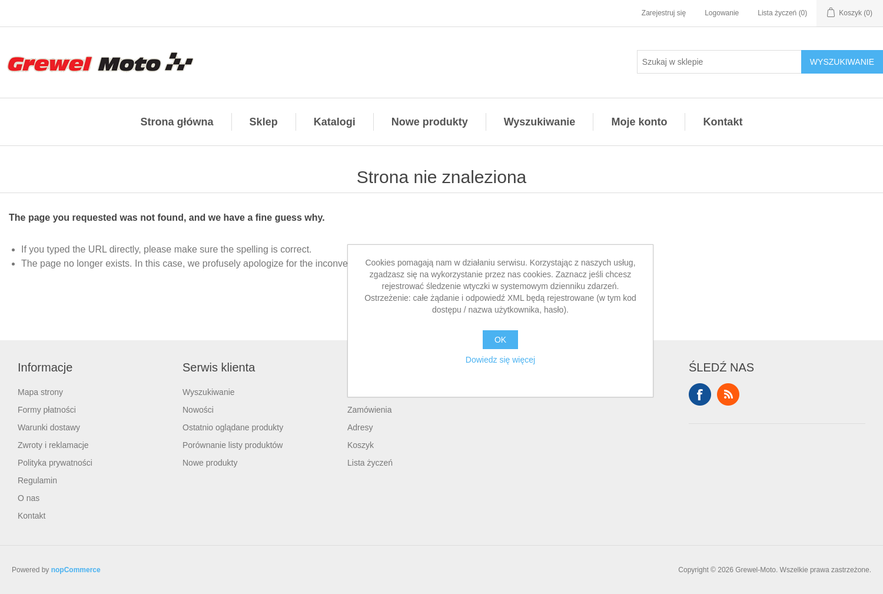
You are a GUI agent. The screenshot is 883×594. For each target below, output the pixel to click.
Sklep (264, 122)
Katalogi (335, 122)
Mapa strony (40, 392)
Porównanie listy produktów (232, 445)
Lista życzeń (370, 462)
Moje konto (639, 122)
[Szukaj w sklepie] (719, 62)
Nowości (198, 409)
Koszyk (360, 445)
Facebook (700, 394)
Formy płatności (47, 409)
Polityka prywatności (55, 462)
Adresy (360, 427)
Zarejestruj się (664, 13)
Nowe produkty (429, 122)
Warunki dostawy (49, 427)
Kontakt (722, 122)
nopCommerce (76, 570)
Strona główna (177, 122)
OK (500, 339)
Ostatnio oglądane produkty (232, 427)
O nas (28, 498)
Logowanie (722, 13)
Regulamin (37, 480)
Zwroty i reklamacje (53, 445)
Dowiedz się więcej (500, 359)
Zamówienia (369, 409)
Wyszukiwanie (540, 122)
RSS (728, 394)
